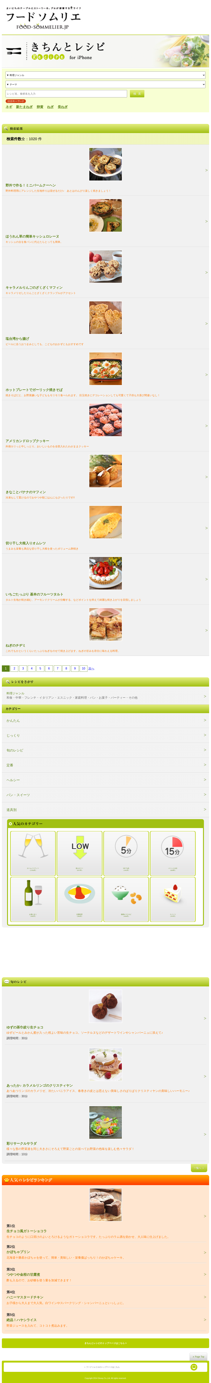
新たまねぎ (24, 107)
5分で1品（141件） (126, 869)
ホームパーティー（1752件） (33, 869)
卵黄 (40, 107)
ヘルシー (13, 780)
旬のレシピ (15, 750)
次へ (91, 668)
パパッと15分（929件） (172, 869)
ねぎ (50, 107)
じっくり (13, 735)
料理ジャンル (72, 695)
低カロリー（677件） (79, 869)
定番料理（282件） (79, 915)
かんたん (13, 720)
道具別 (12, 810)
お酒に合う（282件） (33, 915)
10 (83, 668)
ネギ (9, 107)
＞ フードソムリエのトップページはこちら (102, 1367)
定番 (10, 765)
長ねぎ (63, 107)
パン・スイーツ (18, 795)
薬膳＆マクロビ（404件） (126, 915)
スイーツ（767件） (172, 915)
